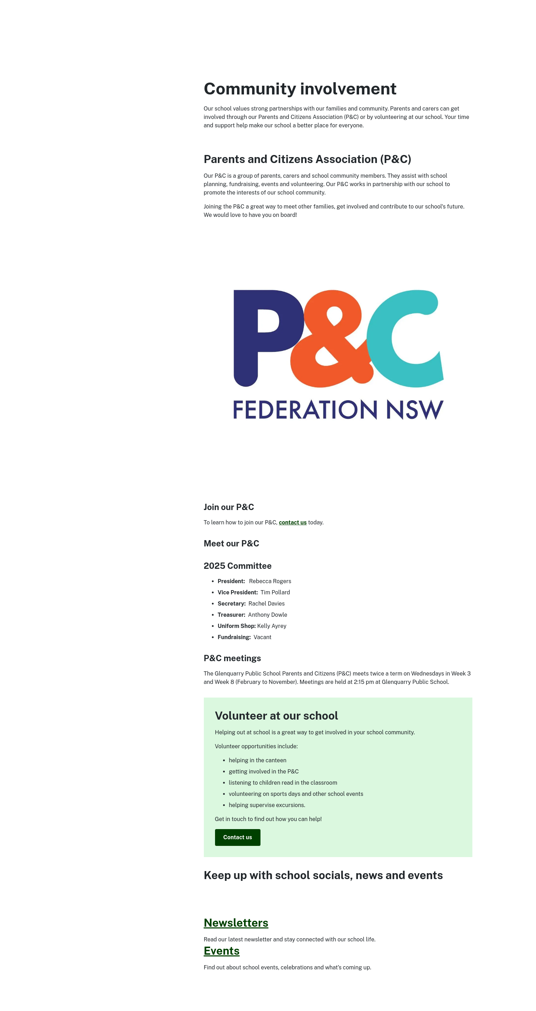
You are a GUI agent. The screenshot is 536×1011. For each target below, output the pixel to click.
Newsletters (236, 922)
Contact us (237, 837)
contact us (293, 522)
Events (222, 950)
